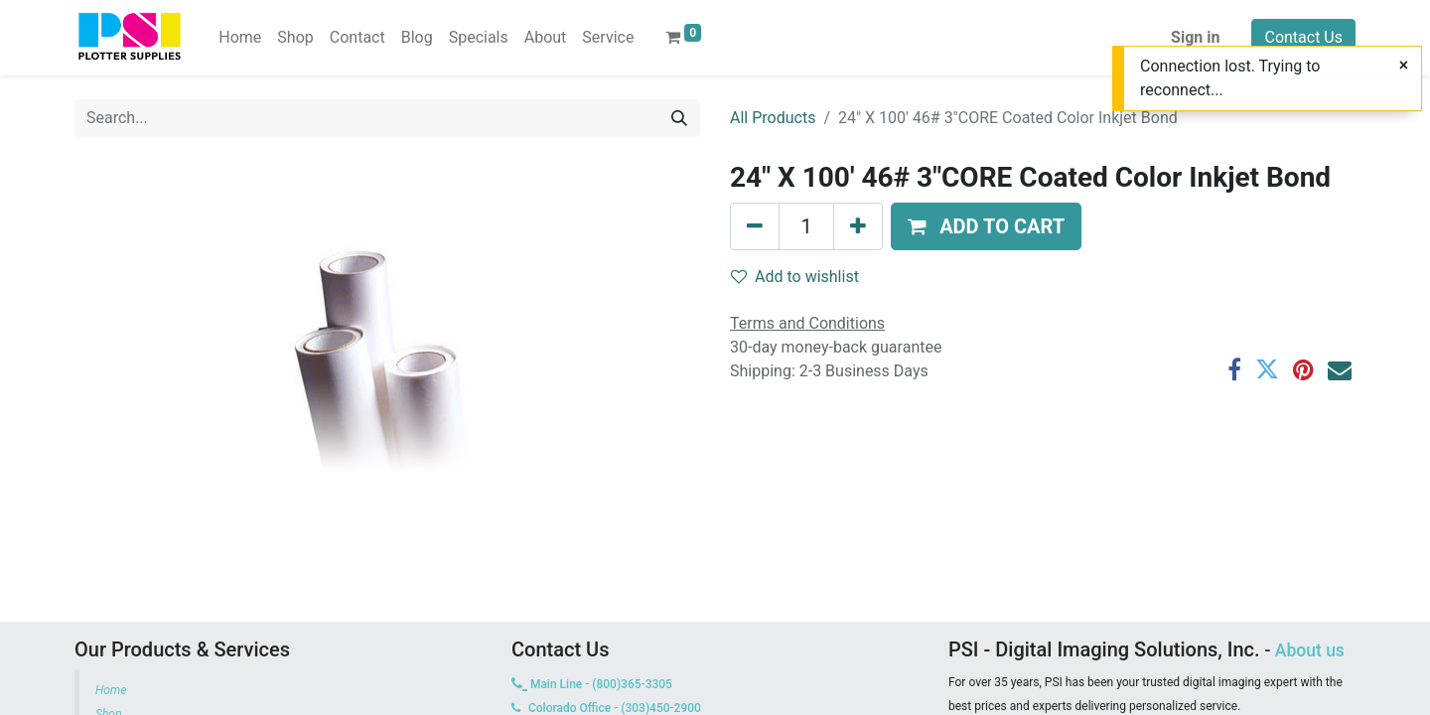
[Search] (679, 118)
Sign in (1195, 37)
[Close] (1403, 65)
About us (1310, 650)
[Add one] (858, 226)
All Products (772, 117)
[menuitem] (240, 38)
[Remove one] (755, 226)
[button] (986, 226)
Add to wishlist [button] (795, 276)
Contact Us (1303, 37)
